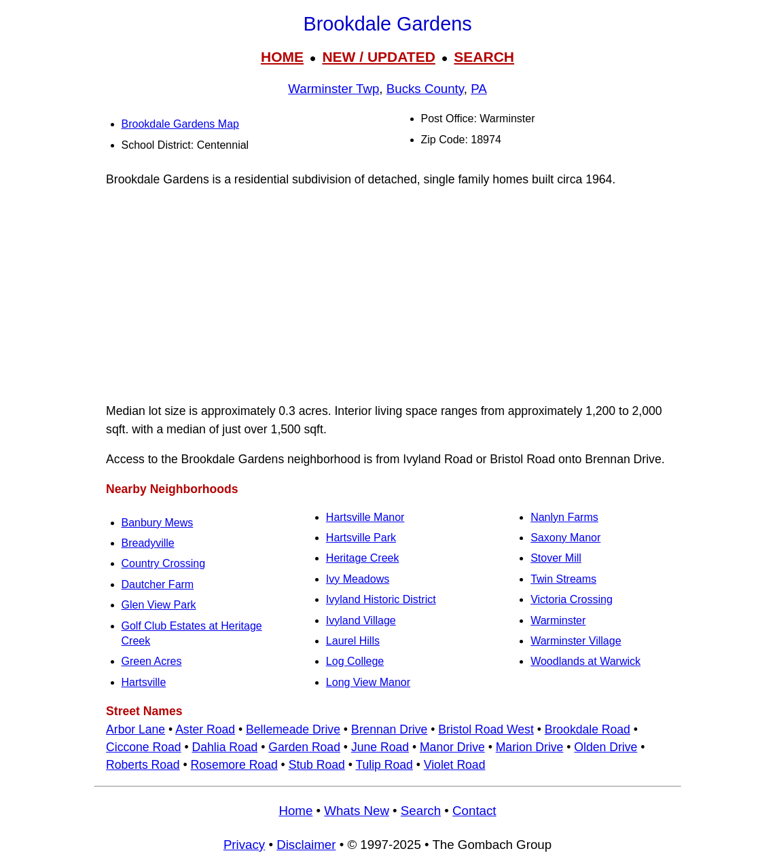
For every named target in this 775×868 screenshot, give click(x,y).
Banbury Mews (158, 522)
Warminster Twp (333, 89)
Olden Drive (605, 747)
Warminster (557, 620)
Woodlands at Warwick (585, 661)
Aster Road (205, 729)
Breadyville (148, 543)
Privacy (244, 844)
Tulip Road (383, 765)
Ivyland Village (361, 620)
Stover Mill (555, 558)
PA (479, 89)
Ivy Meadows (357, 579)
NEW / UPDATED (378, 57)
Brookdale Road (587, 729)
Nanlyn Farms (564, 517)
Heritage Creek (362, 558)
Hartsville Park (361, 537)
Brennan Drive (389, 729)
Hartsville (144, 682)
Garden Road (304, 747)
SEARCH (484, 57)
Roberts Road (143, 765)
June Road (380, 747)
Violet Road (455, 765)
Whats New (356, 810)
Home (295, 810)
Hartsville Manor (365, 517)
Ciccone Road (143, 747)
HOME (282, 57)
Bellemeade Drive (293, 729)
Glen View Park (159, 605)
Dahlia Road (225, 747)
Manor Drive (452, 747)
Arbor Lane (135, 729)
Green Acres (152, 661)
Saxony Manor (565, 537)
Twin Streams (563, 579)
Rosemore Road (234, 765)
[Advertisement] (387, 295)
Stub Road (317, 765)
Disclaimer (306, 844)
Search (421, 810)
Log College (355, 661)
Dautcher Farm (158, 584)
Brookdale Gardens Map (180, 124)
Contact (474, 810)
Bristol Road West (485, 729)
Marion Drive (530, 747)
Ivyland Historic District (381, 599)
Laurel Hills (353, 641)
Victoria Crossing (571, 599)
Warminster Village (575, 641)
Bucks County (425, 89)
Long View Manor (368, 682)
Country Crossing (164, 563)
